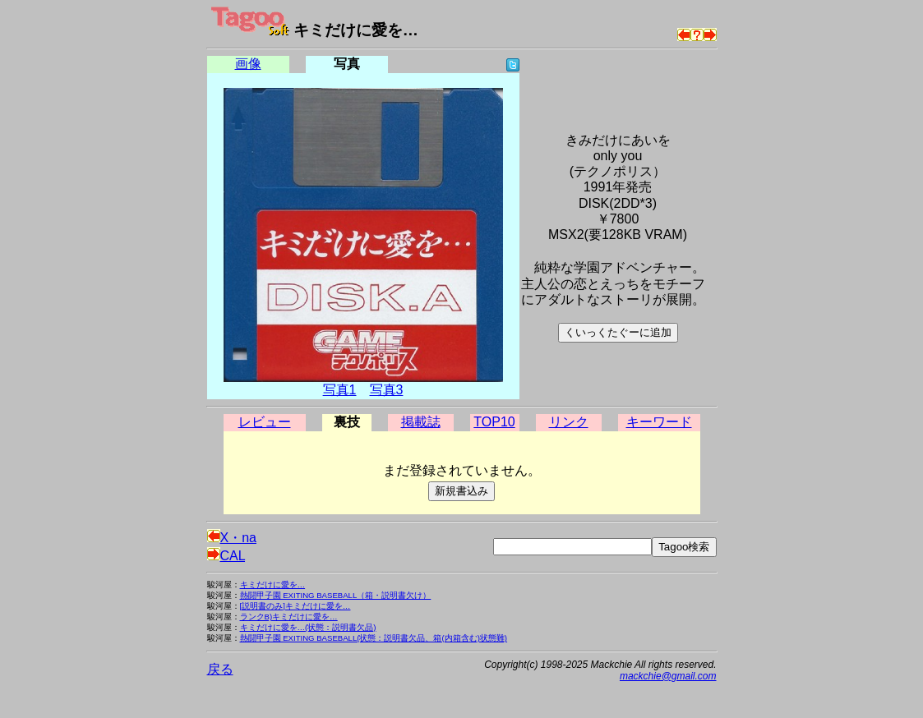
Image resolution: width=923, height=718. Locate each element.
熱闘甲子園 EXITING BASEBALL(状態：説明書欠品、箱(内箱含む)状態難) (374, 637)
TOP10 (494, 422)
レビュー (264, 422)
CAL (226, 556)
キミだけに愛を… (273, 584)
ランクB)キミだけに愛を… (289, 616)
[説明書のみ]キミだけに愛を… (295, 605)
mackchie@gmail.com (668, 676)
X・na (231, 538)
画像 (248, 64)
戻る (220, 669)
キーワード (659, 422)
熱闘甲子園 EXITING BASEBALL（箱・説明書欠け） (336, 595)
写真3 (387, 390)
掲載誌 (421, 422)
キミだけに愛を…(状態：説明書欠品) (308, 627)
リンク (568, 422)
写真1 (340, 390)
